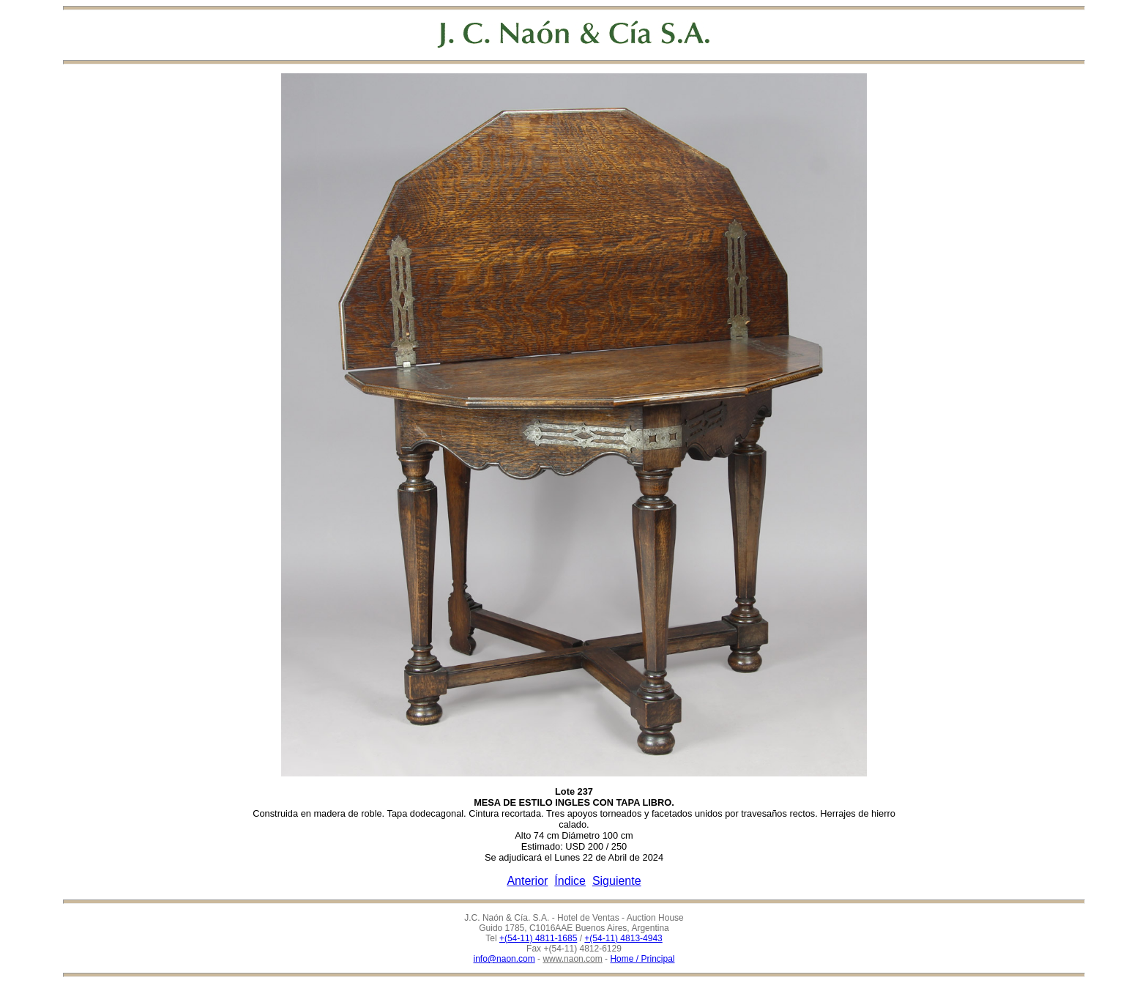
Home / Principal (642, 959)
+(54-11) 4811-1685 (538, 938)
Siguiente (616, 881)
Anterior (527, 881)
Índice (570, 881)
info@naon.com (504, 959)
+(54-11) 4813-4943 (623, 938)
